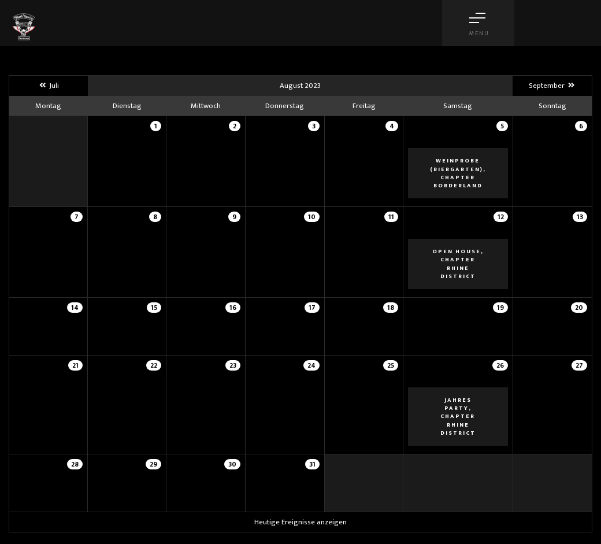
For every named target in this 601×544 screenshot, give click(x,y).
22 (153, 365)
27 (579, 365)
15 (154, 307)
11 (391, 217)
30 (232, 464)
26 (500, 365)
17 (312, 307)
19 (500, 307)
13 (580, 217)
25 (390, 365)
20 (579, 307)
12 (501, 217)
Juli (48, 85)
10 (312, 217)
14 (75, 307)
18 (390, 307)
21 (75, 365)
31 (312, 464)
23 (232, 365)
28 (75, 464)
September (552, 85)
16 (232, 307)
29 (153, 464)
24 (311, 365)
